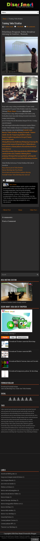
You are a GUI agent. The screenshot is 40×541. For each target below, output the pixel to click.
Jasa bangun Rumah (7, 480)
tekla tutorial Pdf (21, 419)
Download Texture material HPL (20, 351)
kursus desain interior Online (9, 494)
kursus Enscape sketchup (8, 500)
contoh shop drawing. (16, 425)
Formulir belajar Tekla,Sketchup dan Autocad (16, 175)
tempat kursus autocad (20, 413)
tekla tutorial (12, 419)
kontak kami (27, 130)
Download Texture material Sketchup (22, 341)
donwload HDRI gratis (8, 474)
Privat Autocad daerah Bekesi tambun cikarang (16, 172)
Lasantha (27, 536)
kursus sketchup (6, 507)
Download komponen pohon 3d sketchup (23, 371)
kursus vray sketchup (7, 514)
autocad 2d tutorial (11, 411)
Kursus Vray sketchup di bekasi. (29, 432)
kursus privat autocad (12, 415)
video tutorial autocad (7, 409)
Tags (12, 337)
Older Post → (34, 210)
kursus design (16, 417)
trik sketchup (20, 421)
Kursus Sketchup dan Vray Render (12, 170)
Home (4, 19)
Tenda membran (26, 425)
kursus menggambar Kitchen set (11, 504)
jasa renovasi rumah (7, 484)
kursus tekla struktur (7, 510)
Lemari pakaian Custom (8, 520)
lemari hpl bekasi (6, 517)
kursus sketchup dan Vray (12, 432)
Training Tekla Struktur (12, 23)
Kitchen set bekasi (6, 487)
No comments (30, 27)
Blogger (33, 533)
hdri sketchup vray (11, 421)
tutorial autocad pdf (21, 411)
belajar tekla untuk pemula (12, 423)
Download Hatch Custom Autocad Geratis (23, 361)
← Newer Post (6, 210)
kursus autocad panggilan (9, 490)
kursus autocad (9, 413)
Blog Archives (22, 337)
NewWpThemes (10, 536)
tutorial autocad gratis (20, 409)
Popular (5, 337)
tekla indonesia (24, 423)
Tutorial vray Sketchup (8, 527)
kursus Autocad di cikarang (22, 427)
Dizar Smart (12, 111)
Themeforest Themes (13, 538)
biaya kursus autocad (24, 415)
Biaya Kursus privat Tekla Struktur (12, 168)
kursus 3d (9, 417)
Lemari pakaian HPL (7, 524)
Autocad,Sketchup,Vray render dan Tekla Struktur (16, 389)
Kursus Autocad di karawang (20, 430)
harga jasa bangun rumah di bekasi (11, 477)
